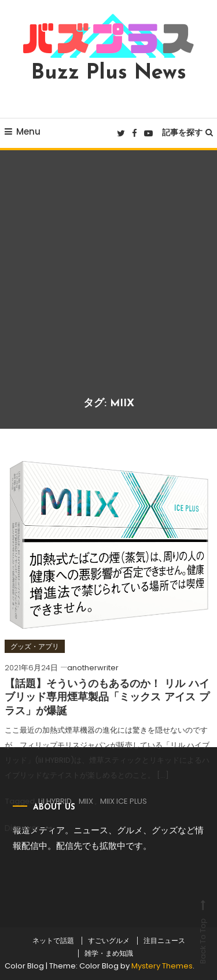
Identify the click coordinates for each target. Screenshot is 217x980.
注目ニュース (164, 941)
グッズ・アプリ (34, 646)
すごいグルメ (109, 941)
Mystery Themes (162, 965)
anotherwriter (93, 667)
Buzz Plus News (108, 73)
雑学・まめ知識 (108, 953)
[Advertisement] (108, 281)
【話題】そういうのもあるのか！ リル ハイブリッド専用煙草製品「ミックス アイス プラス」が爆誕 (107, 698)
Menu (23, 131)
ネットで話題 (53, 941)
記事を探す (187, 132)
